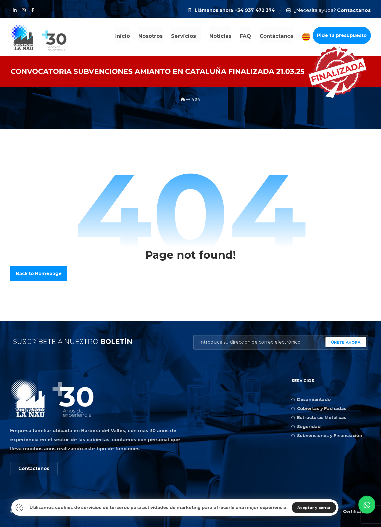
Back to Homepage (39, 273)
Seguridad (306, 426)
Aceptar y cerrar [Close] (314, 507)
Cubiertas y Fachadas (318, 408)
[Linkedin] (14, 10)
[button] (366, 511)
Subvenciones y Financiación (326, 435)
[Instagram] (23, 10)
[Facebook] (32, 10)
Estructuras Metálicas (318, 417)
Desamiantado (311, 399)
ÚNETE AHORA (345, 342)
